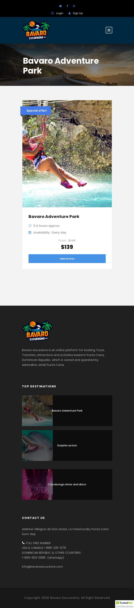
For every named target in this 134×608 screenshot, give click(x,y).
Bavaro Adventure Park (54, 216)
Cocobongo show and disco (67, 484)
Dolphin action (67, 445)
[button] (124, 604)
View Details (67, 258)
